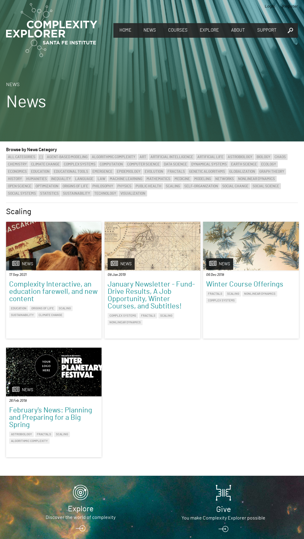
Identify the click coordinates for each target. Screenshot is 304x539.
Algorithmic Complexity (113, 157)
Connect (223, 458)
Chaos (280, 157)
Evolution (154, 171)
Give (223, 405)
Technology (105, 193)
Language (84, 179)
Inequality (61, 179)
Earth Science (244, 164)
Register (290, 6)
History (15, 179)
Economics (17, 171)
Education (40, 171)
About (238, 30)
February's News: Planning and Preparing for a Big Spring (260, 295)
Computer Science (143, 164)
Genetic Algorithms (207, 171)
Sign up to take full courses (80, 467)
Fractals (176, 171)
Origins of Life (75, 186)
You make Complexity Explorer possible (223, 414)
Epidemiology (128, 171)
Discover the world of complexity (81, 413)
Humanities (36, 179)
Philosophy (102, 186)
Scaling (173, 186)
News (149, 30)
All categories (21, 157)
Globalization (242, 171)
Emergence (102, 171)
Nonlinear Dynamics (256, 179)
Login (270, 6)
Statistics (49, 193)
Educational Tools (71, 171)
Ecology (268, 164)
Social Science (266, 186)
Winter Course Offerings (180, 288)
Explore (209, 30)
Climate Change (45, 164)
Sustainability (76, 193)
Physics (124, 186)
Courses (178, 30)
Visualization (132, 193)
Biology (263, 157)
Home (125, 30)
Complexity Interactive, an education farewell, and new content (39, 295)
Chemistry (17, 164)
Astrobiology (240, 157)
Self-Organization (201, 186)
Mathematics (158, 179)
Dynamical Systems (209, 164)
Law (101, 179)
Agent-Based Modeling (67, 157)
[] (41, 157)
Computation (111, 164)
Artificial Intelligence (171, 157)
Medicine (182, 179)
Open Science (19, 186)
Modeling (202, 179)
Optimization (47, 186)
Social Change (235, 186)
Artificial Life (210, 157)
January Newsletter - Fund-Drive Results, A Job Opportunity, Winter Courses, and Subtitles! (114, 303)
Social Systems (22, 193)
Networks (224, 179)
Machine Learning (126, 179)
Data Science (175, 164)
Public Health (148, 186)
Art (143, 157)
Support (267, 30)
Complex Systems (79, 164)
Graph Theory (271, 171)
